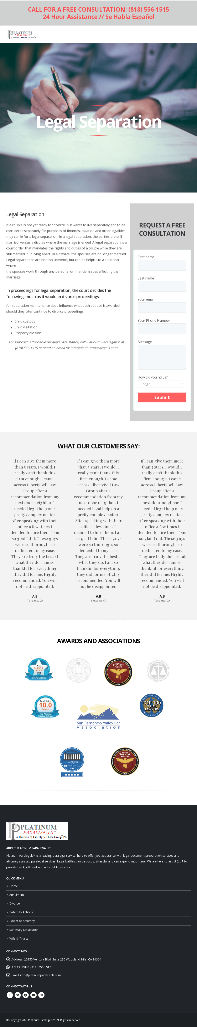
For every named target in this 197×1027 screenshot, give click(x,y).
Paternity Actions (21, 912)
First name (162, 263)
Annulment (16, 895)
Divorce (14, 903)
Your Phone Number (162, 327)
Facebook (10, 995)
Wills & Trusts (18, 938)
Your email (162, 306)
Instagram (41, 995)
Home (13, 886)
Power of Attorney (22, 921)
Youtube (33, 995)
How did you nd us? (162, 382)
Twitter (18, 995)
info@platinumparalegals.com (94, 350)
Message (162, 351)
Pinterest (25, 995)
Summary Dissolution (23, 930)
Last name (162, 284)
